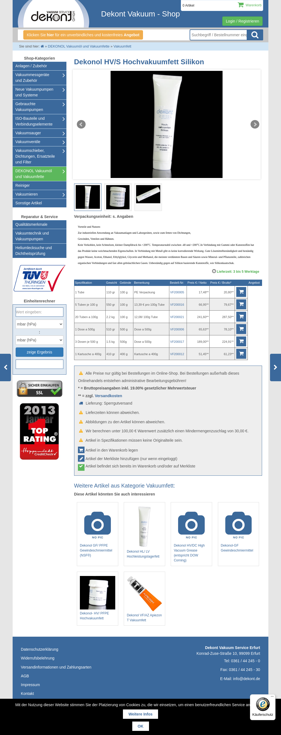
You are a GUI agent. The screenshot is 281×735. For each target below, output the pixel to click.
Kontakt (27, 693)
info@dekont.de (246, 678)
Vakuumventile (27, 142)
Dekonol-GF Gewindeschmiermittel (238, 529)
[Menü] (272, 697)
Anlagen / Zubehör (31, 66)
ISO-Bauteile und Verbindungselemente (33, 121)
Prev (81, 124)
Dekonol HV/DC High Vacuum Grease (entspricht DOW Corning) (191, 534)
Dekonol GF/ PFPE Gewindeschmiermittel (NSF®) (97, 532)
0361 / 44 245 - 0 (245, 661)
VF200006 (177, 329)
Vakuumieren (26, 194)
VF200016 (177, 304)
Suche (255, 34)
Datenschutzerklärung (39, 649)
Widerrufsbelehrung (37, 658)
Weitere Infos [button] (140, 714)
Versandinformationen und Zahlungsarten (56, 667)
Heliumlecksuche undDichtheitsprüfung (33, 251)
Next (255, 124)
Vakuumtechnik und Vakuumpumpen (32, 236)
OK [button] (141, 726)
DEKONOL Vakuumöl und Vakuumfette (33, 174)
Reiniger (22, 185)
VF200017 (177, 341)
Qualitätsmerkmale (31, 224)
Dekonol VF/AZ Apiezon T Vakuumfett (144, 599)
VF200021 (177, 317)
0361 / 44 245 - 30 (244, 669)
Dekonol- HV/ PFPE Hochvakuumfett (97, 598)
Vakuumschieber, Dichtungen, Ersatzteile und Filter (35, 156)
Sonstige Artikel (28, 203)
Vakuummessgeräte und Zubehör (32, 78)
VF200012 (177, 354)
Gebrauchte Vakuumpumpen (29, 107)
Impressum (30, 685)
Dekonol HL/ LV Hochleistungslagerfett (144, 532)
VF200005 (177, 292)
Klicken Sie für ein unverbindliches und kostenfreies (83, 35)
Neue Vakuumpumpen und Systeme (34, 92)
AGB (25, 676)
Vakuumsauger (28, 133)
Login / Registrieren (242, 21)
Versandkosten (108, 396)
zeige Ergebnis (39, 352)
